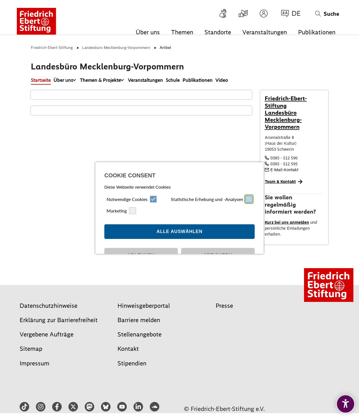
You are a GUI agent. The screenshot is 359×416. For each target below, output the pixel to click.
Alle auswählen (179, 209)
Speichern (218, 232)
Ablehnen (141, 232)
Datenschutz (188, 265)
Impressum (169, 265)
